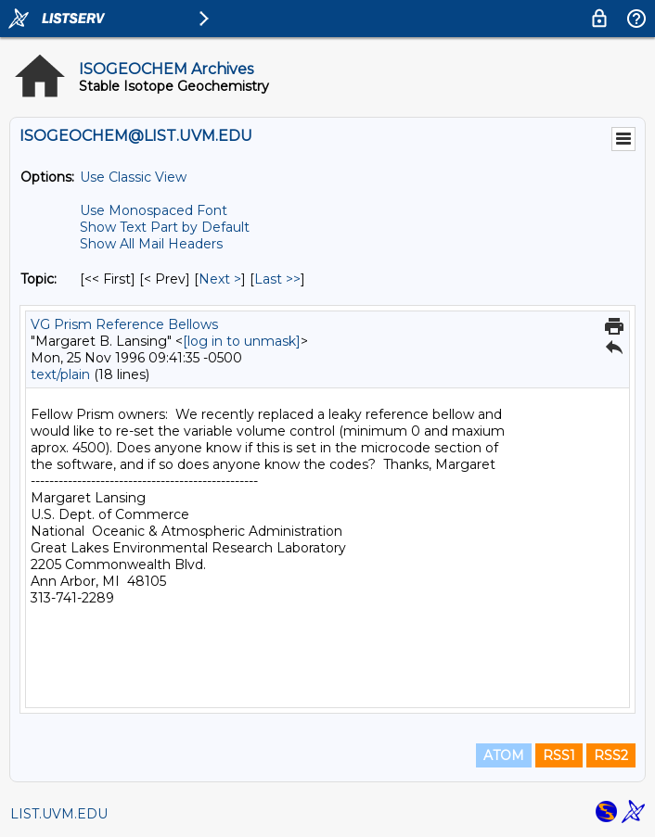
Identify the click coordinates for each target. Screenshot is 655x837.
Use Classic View (133, 177)
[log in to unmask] (242, 341)
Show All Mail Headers (151, 243)
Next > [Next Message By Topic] (220, 279)
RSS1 (559, 755)
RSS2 (611, 755)
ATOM (503, 755)
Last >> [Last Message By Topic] (277, 279)
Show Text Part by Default (165, 227)
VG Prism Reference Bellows (124, 324)
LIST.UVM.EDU (59, 813)
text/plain (60, 374)
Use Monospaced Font (153, 210)
